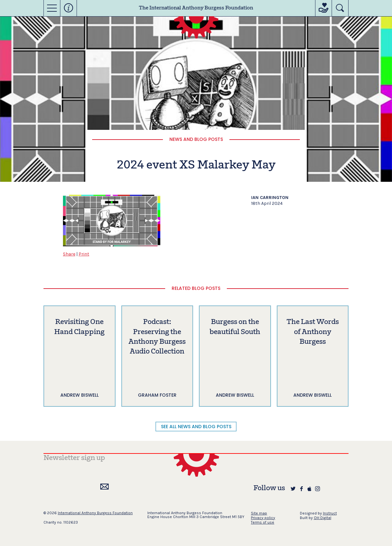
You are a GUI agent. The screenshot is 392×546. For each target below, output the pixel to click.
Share (69, 254)
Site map (259, 513)
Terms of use (262, 522)
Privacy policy (263, 517)
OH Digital (322, 517)
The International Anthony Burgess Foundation (196, 8)
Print (84, 254)
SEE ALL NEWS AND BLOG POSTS (196, 426)
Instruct (330, 513)
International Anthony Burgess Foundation (95, 513)
